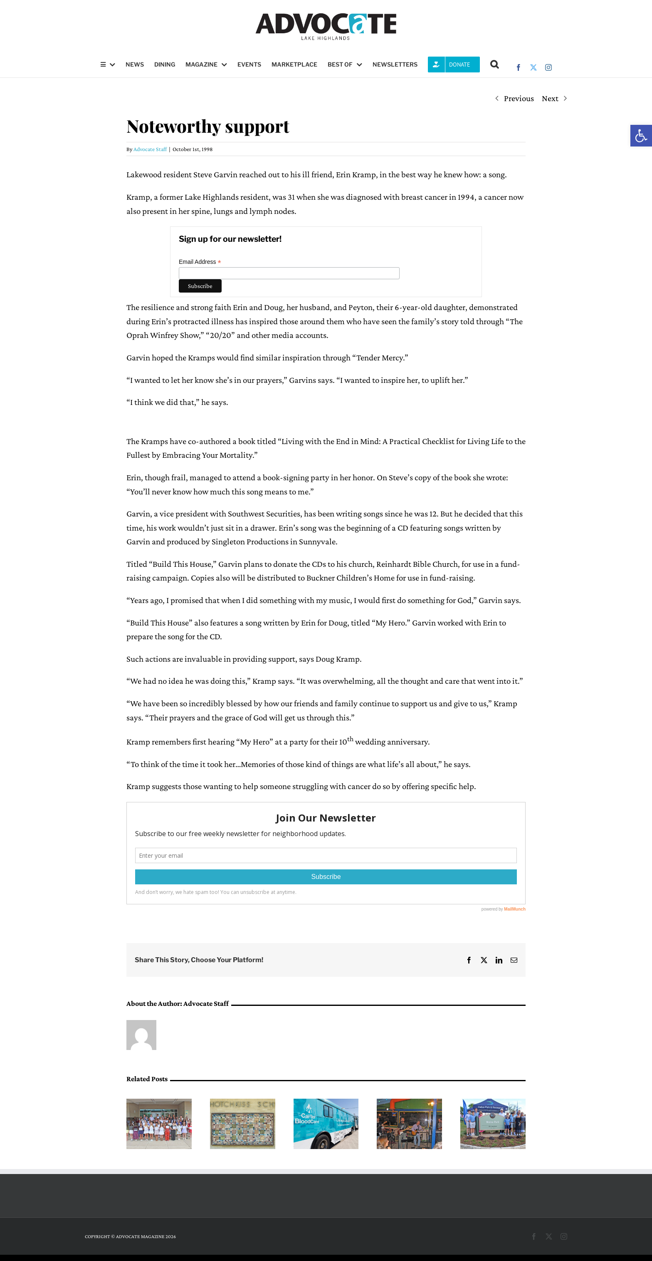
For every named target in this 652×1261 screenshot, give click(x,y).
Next (550, 98)
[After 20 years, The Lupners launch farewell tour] (409, 1104)
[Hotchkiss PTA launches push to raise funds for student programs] (242, 1104)
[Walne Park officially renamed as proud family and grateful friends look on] (493, 1104)
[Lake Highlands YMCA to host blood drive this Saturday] (326, 1104)
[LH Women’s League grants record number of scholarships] (159, 1104)
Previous (519, 98)
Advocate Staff (150, 149)
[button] (641, 135)
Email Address (200, 262)
